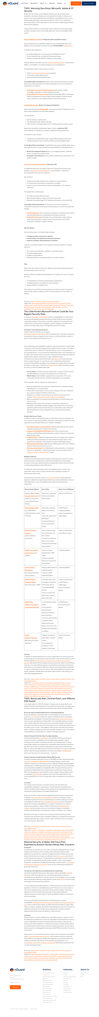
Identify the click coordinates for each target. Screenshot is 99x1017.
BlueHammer (68, 45)
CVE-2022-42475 (66, 750)
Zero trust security (36, 309)
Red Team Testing (47, 988)
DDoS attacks (64, 832)
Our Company (84, 972)
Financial (53, 679)
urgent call (33, 716)
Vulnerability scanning (50, 839)
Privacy (58, 835)
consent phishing (55, 684)
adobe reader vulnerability (38, 303)
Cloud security (32, 684)
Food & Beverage (67, 992)
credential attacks (35, 686)
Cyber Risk (55, 303)
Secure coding (34, 837)
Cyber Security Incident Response (43, 797)
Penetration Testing (48, 982)
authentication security (58, 682)
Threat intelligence (65, 837)
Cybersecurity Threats (65, 303)
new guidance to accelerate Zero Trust (40, 170)
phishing (53, 835)
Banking (65, 982)
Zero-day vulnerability (51, 960)
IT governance (32, 835)
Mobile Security (47, 992)
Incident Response (38, 305)
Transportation (67, 988)
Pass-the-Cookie (32, 452)
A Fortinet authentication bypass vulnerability (46, 902)
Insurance (66, 984)
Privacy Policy (33, 1009)
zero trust (48, 696)
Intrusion (70, 833)
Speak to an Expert (89, 3)
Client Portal (76, 3)
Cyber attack (56, 830)
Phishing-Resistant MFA (31, 508)
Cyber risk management (67, 830)
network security (46, 835)
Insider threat (63, 833)
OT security (38, 307)
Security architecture (54, 837)
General (44, 301)
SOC (57, 958)
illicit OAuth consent (49, 688)
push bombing (64, 692)
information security (54, 833)
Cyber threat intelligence (30, 832)
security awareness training (47, 694)
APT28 (62, 879)
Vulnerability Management (51, 801)
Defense (65, 980)
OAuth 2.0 (57, 359)
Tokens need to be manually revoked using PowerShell (49, 397)
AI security (34, 830)
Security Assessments (33, 694)
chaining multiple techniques (56, 62)
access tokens (35, 682)
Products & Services (66, 679)
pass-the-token (47, 690)
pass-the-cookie (39, 690)
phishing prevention (67, 690)
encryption (32, 833)
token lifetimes (34, 696)
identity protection (38, 688)
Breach (37, 679)
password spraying (57, 690)
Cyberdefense (41, 832)
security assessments (52, 477)
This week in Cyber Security (40, 317)
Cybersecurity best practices (66, 954)
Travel (73, 679)
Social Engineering (47, 998)
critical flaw (43, 738)
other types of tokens (52, 365)
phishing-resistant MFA (30, 692)
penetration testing (31, 942)
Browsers (34, 638)
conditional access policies (44, 684)
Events (48, 679)
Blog (82, 976)
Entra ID (31, 688)
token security (41, 696)
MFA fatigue (60, 688)
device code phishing (53, 686)
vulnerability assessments (47, 942)
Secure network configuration (47, 958)
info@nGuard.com (14, 982)
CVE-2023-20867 (37, 774)
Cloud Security (46, 994)
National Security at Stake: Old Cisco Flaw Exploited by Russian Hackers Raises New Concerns (49, 843)
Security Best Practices (61, 694)
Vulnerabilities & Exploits (53, 301)
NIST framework (63, 305)
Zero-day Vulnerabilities (48, 309)
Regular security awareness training (45, 660)
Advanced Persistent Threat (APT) (40, 954)
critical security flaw (66, 719)
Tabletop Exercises (47, 980)
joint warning (62, 856)
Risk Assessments (47, 990)
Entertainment (67, 990)
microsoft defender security (51, 305)
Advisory (33, 301)
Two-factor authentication (37, 839)
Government (66, 986)
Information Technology (69, 976)
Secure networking (44, 837)
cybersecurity (43, 686)
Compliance (39, 301)
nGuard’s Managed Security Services (38, 936)
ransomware (63, 835)
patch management (34, 958)
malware (39, 835)
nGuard (26, 690)
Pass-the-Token (44, 452)
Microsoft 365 (67, 688)
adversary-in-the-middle (45, 682)
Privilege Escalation (46, 307)
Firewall (47, 833)
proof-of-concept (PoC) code (39, 73)
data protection (57, 832)
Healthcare (66, 972)
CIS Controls (49, 303)
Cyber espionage (54, 954)
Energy (65, 974)
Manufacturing (67, 978)
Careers (83, 974)
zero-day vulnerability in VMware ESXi (36, 761)
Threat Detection (56, 307)
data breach (48, 832)
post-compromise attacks (43, 692)
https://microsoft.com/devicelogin (35, 334)
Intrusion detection (62, 956)
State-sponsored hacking (65, 958)
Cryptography (49, 830)
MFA (56, 688)
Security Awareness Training (50, 996)
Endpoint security (28, 305)
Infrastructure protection (50, 956)
